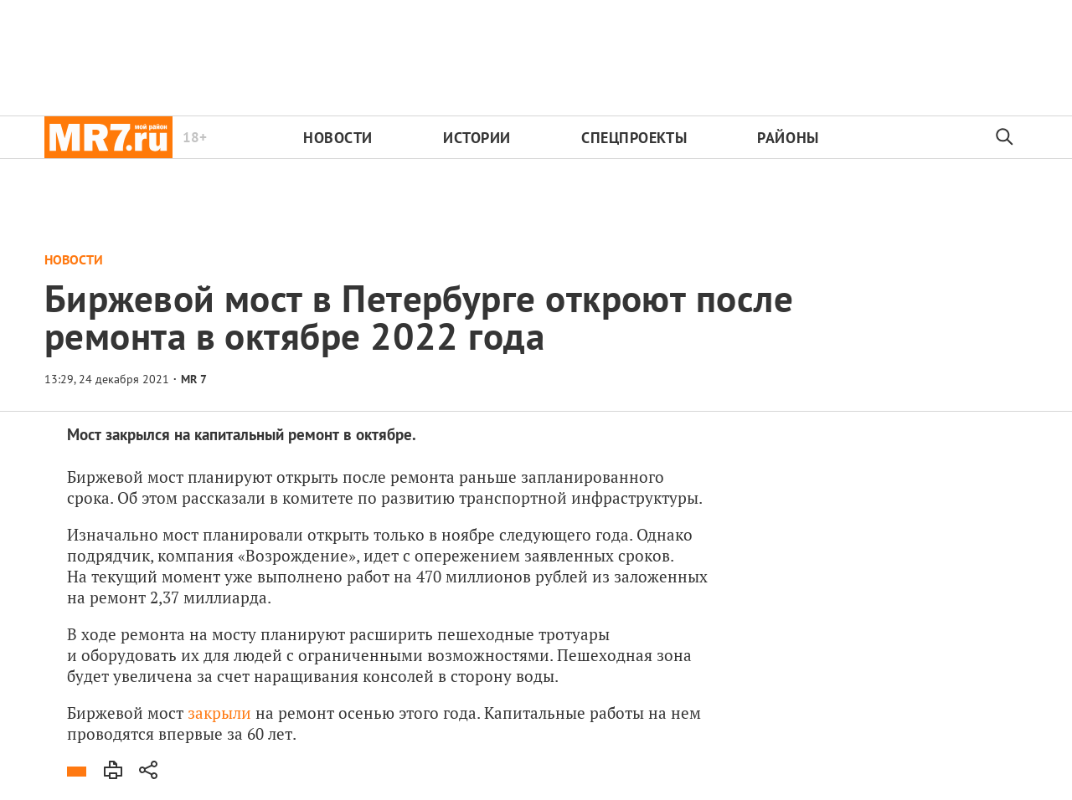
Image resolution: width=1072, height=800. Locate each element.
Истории (477, 137)
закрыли (219, 712)
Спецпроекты (634, 137)
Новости (338, 137)
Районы (787, 137)
